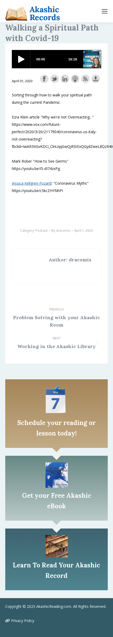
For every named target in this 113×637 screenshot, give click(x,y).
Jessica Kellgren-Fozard (31, 183)
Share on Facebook (44, 79)
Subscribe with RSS (85, 79)
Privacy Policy (19, 620)
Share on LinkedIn (65, 79)
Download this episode (95, 79)
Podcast (41, 230)
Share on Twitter (54, 79)
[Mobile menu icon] (104, 11)
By (61, 230)
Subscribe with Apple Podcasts (75, 79)
